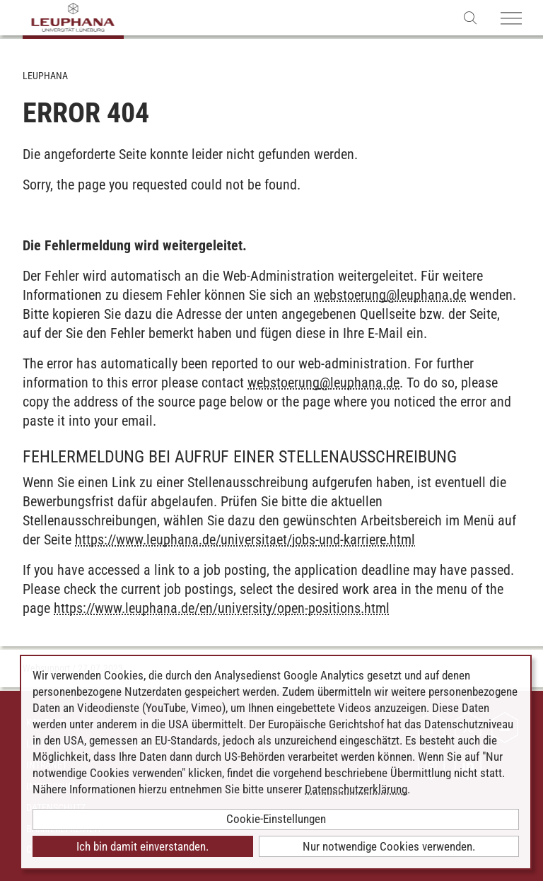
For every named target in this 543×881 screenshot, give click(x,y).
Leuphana (45, 75)
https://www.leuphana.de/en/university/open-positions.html (222, 608)
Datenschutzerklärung (356, 789)
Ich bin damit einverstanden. (142, 846)
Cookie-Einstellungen (276, 819)
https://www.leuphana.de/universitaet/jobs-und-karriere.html (245, 539)
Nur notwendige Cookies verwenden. (389, 846)
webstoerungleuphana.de (390, 294)
